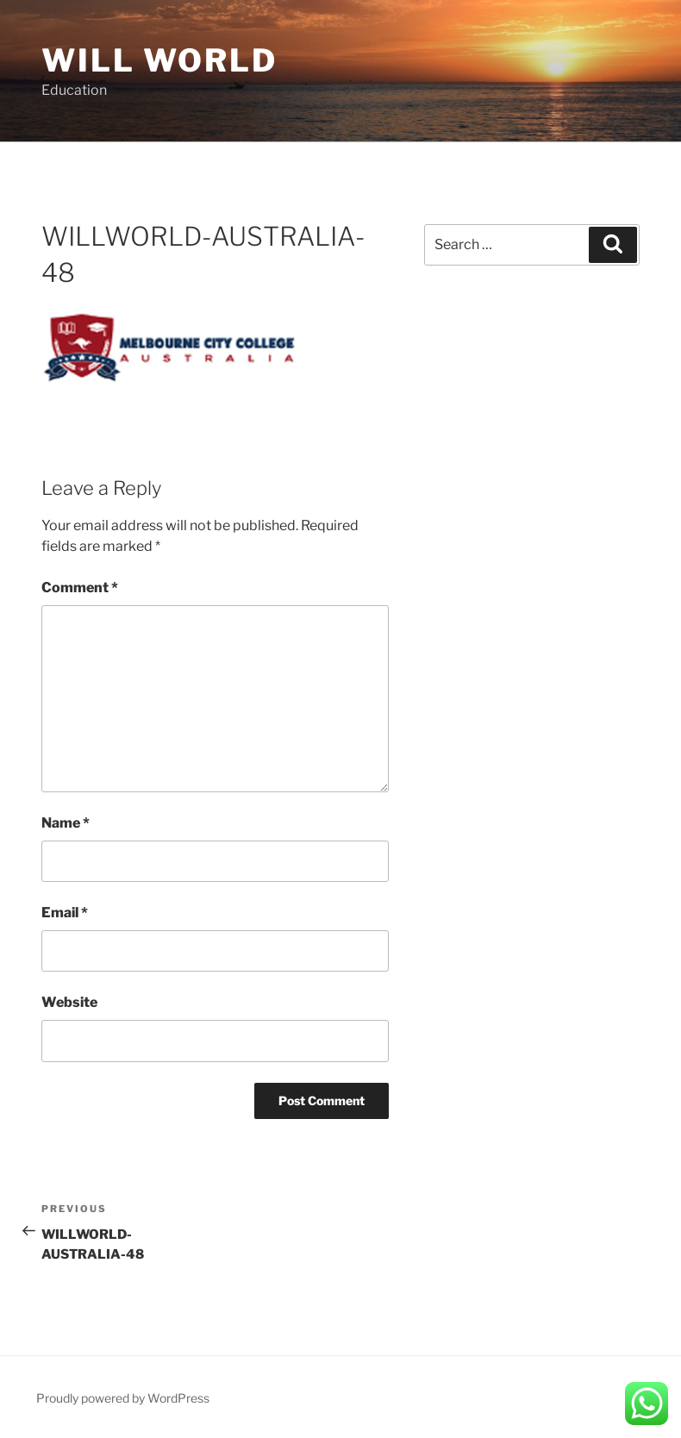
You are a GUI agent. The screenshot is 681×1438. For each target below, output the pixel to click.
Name (65, 823)
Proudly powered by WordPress (122, 1398)
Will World (159, 60)
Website (69, 1002)
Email (64, 912)
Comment (79, 587)
